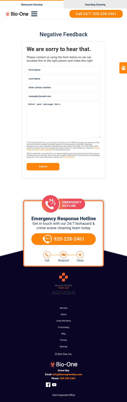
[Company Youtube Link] (54, 385)
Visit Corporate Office (63, 395)
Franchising (63, 327)
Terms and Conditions (43, 150)
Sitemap (63, 346)
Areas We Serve (63, 321)
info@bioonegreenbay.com (67, 374)
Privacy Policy (68, 157)
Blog (63, 333)
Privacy (63, 340)
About (63, 314)
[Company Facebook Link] (48, 385)
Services (63, 308)
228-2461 (68, 378)
